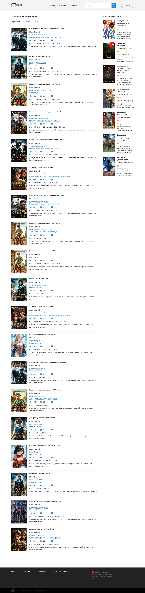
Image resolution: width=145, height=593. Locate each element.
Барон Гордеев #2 (36, 452)
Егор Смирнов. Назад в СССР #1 (42, 229)
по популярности (30, 21)
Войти (127, 5)
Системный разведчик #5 (39, 507)
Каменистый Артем (124, 94)
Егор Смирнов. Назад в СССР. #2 (42, 90)
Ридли (21, 4)
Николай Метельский (125, 162)
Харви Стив (121, 26)
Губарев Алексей (123, 117)
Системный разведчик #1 (39, 35)
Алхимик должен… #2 (37, 313)
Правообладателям (61, 571)
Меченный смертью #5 (38, 62)
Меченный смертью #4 (38, 285)
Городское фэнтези (65, 176)
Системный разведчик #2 (39, 202)
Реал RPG (59, 37)
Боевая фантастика (36, 37)
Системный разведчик (37, 368)
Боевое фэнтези (45, 65)
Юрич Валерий (35, 32)
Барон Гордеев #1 (36, 341)
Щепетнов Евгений (124, 48)
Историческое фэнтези (38, 176)
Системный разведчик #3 (39, 118)
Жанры (73, 5)
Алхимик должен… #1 (37, 174)
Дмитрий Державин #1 (37, 424)
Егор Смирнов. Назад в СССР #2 (42, 396)
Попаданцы (49, 37)
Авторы (62, 5)
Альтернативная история (38, 232)
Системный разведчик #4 (39, 146)
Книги (52, 5)
